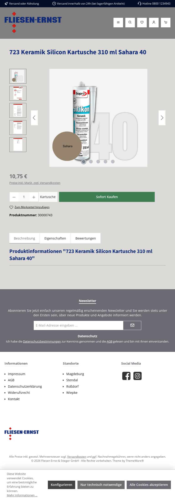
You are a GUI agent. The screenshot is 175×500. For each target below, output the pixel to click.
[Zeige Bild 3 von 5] (98, 161)
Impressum (16, 374)
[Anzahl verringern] (13, 197)
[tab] (24, 238)
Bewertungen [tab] (85, 238)
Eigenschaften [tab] (55, 238)
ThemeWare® (135, 460)
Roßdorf (72, 386)
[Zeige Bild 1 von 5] (83, 161)
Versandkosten (76, 456)
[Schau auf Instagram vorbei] (137, 376)
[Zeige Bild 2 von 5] (91, 161)
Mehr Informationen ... (22, 495)
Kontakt (14, 399)
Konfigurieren (61, 484)
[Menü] (118, 22)
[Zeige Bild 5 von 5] (113, 161)
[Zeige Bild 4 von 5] (105, 161)
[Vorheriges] (34, 117)
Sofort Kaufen (107, 197)
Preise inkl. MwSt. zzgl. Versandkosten (34, 183)
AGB (109, 341)
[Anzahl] (24, 197)
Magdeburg (75, 374)
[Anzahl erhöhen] (34, 197)
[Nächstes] (162, 117)
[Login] (154, 22)
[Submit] (132, 325)
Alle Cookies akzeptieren (149, 484)
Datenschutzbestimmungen (42, 341)
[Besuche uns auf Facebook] (126, 376)
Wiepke (71, 393)
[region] (87, 118)
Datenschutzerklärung (25, 386)
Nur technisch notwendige (101, 484)
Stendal (72, 380)
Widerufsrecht (19, 393)
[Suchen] (130, 22)
